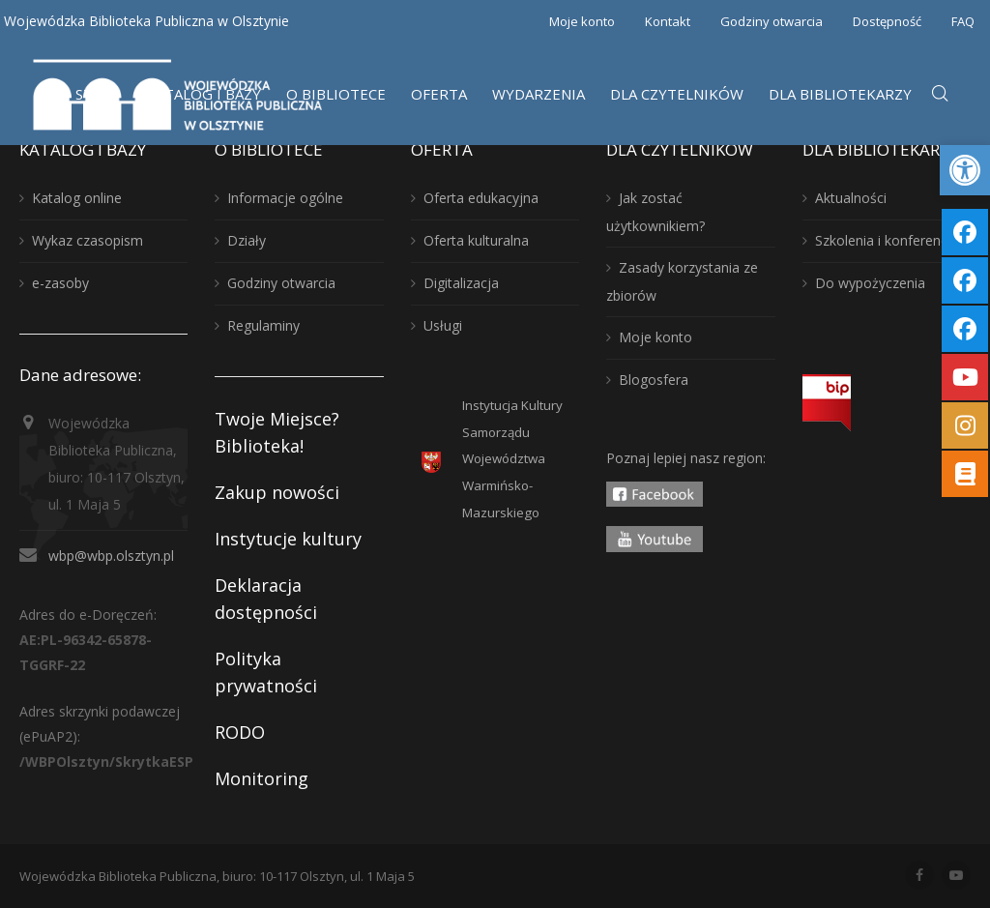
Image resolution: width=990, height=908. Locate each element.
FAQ (963, 21)
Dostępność (887, 21)
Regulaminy (263, 325)
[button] (965, 170)
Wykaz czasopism (87, 240)
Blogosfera (653, 379)
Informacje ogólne (285, 198)
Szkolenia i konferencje (887, 240)
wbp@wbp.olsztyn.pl (111, 555)
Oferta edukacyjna (481, 198)
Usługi (442, 325)
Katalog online (77, 198)
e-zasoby (60, 283)
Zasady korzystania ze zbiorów (682, 281)
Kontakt (667, 21)
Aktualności (851, 198)
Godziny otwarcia (771, 21)
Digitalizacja (461, 283)
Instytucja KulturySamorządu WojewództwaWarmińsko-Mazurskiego (512, 459)
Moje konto (582, 21)
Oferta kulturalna (476, 240)
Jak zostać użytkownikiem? (655, 212)
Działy (246, 240)
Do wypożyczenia (870, 283)
